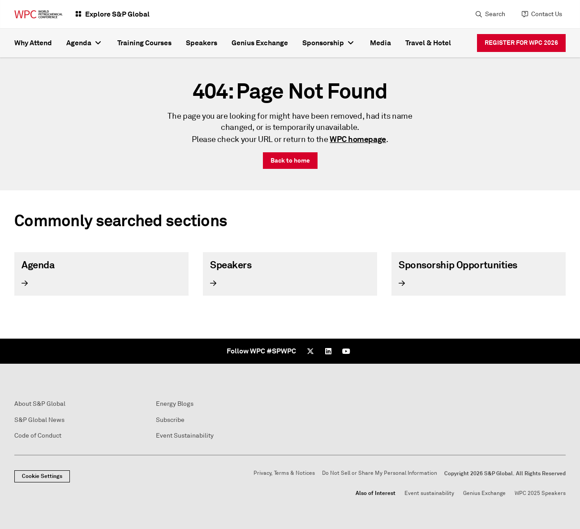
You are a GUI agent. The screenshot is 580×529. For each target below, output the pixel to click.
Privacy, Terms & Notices (284, 473)
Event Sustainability (185, 435)
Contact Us (546, 14)
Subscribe (170, 420)
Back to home (290, 160)
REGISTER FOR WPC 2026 (521, 43)
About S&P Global (39, 404)
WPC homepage (358, 139)
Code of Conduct (37, 435)
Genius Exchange (484, 493)
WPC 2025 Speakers (540, 493)
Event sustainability (429, 493)
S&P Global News (39, 420)
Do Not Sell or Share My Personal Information (379, 473)
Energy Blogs (174, 404)
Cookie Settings (42, 476)
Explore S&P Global (117, 14)
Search (495, 14)
